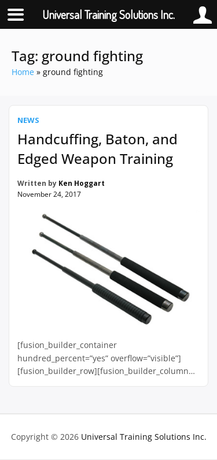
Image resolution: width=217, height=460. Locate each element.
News (28, 120)
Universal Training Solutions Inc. (144, 436)
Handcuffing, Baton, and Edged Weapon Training (97, 148)
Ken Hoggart (81, 183)
